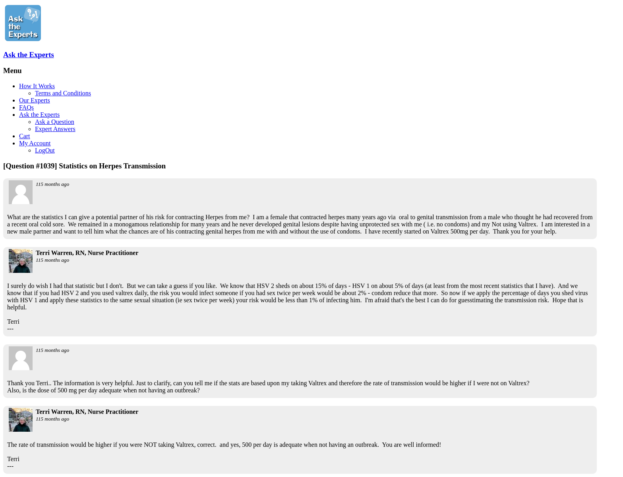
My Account (35, 143)
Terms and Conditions (63, 93)
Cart (24, 136)
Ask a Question (54, 121)
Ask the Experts (28, 54)
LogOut (45, 150)
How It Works (37, 86)
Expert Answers (55, 129)
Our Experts (34, 100)
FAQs (26, 107)
